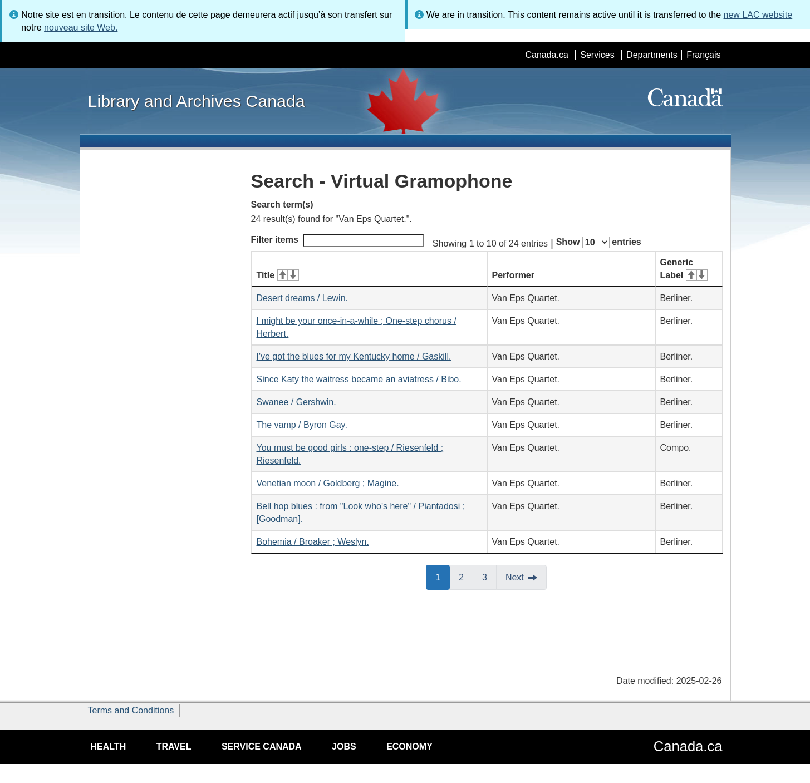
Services (597, 55)
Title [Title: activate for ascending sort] (278, 275)
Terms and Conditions (131, 710)
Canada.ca (546, 55)
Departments (652, 55)
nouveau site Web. (80, 27)
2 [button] (466, 576)
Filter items (337, 240)
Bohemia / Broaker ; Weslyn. (313, 541)
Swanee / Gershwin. (296, 402)
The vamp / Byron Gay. (302, 425)
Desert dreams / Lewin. (302, 298)
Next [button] (514, 577)
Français (703, 55)
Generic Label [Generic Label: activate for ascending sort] (684, 269)
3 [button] (489, 576)
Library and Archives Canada (196, 100)
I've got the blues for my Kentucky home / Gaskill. (354, 356)
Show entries (598, 242)
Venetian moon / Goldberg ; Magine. (328, 483)
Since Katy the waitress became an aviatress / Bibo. (359, 379)
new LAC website (758, 14)
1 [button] (442, 576)
